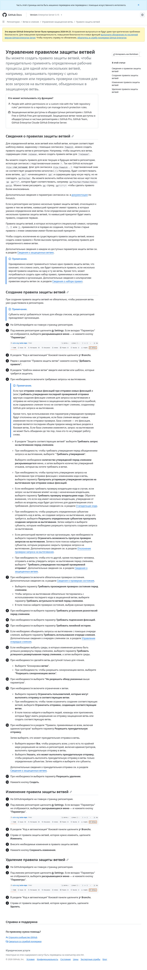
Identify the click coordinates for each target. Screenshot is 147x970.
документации (80, 194)
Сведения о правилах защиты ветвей (40, 136)
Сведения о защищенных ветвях (35, 252)
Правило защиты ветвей (88, 21)
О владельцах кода (86, 505)
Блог (104, 959)
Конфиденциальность (47, 959)
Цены (75, 959)
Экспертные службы (90, 959)
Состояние (65, 959)
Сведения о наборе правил (67, 281)
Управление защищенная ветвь (57, 21)
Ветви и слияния (31, 21)
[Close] (139, 4)
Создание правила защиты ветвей (37, 292)
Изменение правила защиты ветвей (39, 791)
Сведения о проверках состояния (75, 580)
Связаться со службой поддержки (23, 941)
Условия (31, 959)
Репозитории (13, 21)
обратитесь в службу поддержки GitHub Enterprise (101, 37)
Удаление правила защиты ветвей (37, 859)
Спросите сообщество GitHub (21, 937)
